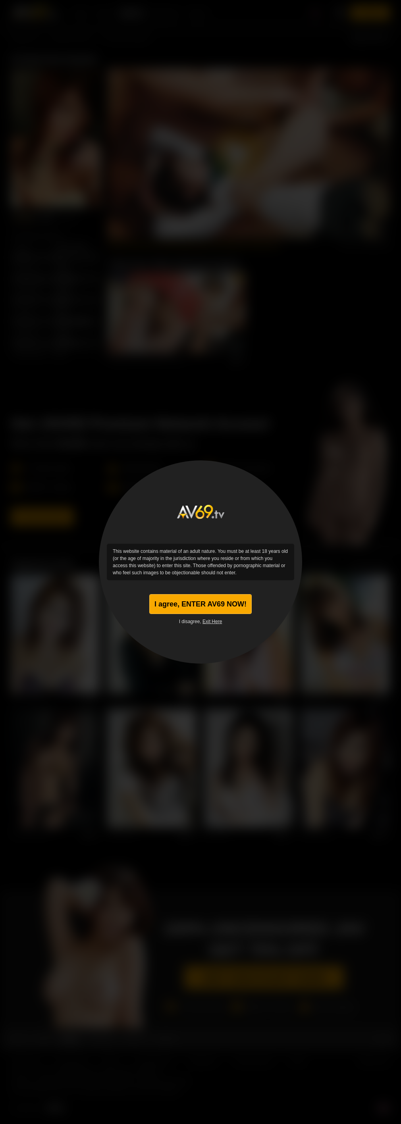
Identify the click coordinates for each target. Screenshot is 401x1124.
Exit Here (212, 621)
